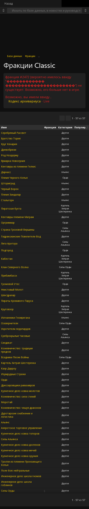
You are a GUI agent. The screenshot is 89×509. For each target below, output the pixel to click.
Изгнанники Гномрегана (15, 317)
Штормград (8, 183)
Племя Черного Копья (14, 177)
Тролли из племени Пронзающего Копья (21, 463)
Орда (65, 177)
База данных (14, 56)
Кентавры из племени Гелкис (18, 166)
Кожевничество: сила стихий (18, 396)
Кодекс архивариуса (24, 101)
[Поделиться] (85, 10)
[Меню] (3, 10)
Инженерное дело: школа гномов (21, 476)
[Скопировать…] (62, 118)
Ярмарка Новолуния (13, 161)
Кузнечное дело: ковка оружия (19, 456)
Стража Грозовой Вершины (17, 229)
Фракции (30, 56)
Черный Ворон (9, 189)
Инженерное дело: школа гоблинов (16, 483)
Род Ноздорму (9, 155)
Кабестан (6, 258)
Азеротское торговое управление (21, 428)
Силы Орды (65, 267)
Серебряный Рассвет (13, 132)
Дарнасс (6, 172)
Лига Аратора (9, 243)
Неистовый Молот (12, 289)
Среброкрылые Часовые (15, 335)
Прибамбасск (9, 275)
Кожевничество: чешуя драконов (21, 407)
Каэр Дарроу (8, 368)
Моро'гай (6, 402)
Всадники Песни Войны (15, 357)
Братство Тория (11, 138)
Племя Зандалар (11, 194)
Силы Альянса (65, 229)
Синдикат (6, 342)
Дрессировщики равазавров (18, 385)
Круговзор (7, 309)
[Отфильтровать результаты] (68, 118)
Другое (65, 132)
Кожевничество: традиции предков (17, 350)
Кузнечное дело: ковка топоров (20, 433)
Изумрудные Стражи (13, 374)
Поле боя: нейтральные (15, 470)
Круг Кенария (9, 144)
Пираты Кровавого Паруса (17, 300)
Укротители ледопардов (15, 329)
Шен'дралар (8, 295)
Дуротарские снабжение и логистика (17, 415)
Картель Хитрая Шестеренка (65, 208)
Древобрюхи (8, 149)
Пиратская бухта (11, 208)
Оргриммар (8, 222)
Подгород (7, 250)
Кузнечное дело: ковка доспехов (20, 444)
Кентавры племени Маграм (17, 217)
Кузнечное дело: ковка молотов (20, 391)
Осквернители (9, 323)
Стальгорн (7, 200)
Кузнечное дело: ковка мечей (18, 450)
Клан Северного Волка (14, 267)
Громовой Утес (10, 284)
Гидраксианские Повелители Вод (21, 236)
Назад (8, 3)
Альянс (65, 172)
